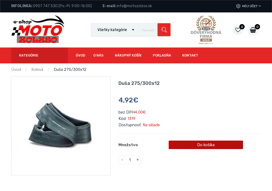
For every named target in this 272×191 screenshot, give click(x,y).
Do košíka (206, 144)
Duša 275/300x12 (70, 69)
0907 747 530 (45, 6)
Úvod (16, 69)
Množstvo (128, 144)
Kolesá (37, 69)
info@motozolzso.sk (134, 6)
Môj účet (251, 6)
